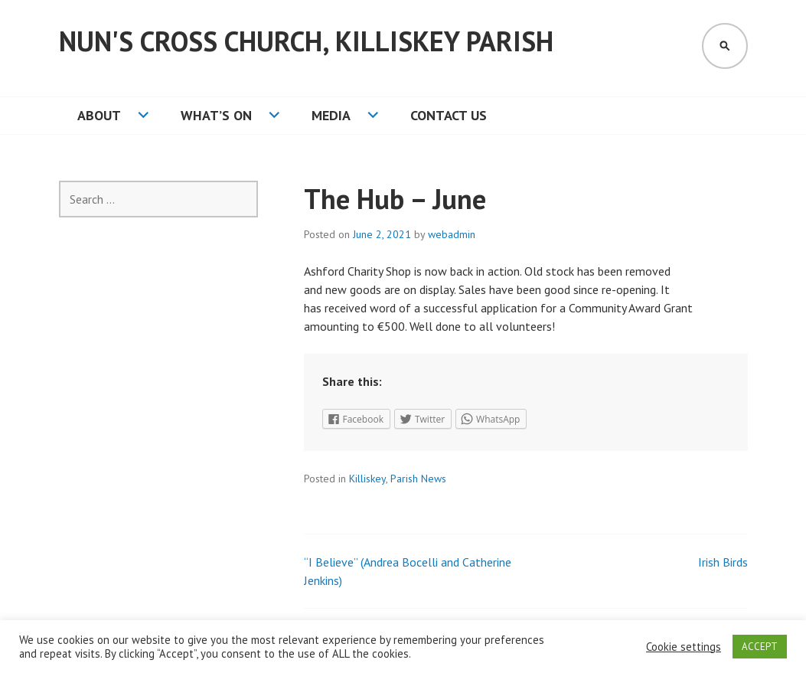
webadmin (451, 234)
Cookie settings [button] (683, 647)
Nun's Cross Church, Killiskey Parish (306, 41)
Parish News (418, 478)
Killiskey (367, 478)
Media (331, 115)
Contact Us (448, 115)
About (99, 115)
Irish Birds (723, 562)
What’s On (216, 115)
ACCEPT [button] (760, 646)
